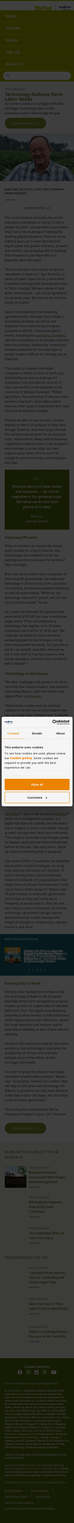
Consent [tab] (13, 733)
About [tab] (60, 733)
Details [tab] (37, 733)
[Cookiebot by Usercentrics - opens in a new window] (52, 722)
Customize (37, 797)
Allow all (37, 784)
